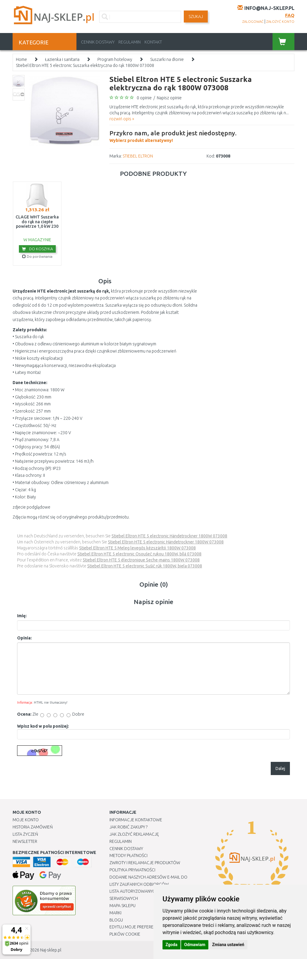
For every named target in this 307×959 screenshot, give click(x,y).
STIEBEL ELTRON (138, 156)
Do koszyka (37, 249)
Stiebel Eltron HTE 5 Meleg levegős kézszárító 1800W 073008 (137, 548)
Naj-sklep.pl (50, 950)
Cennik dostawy (98, 42)
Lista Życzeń (25, 834)
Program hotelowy (114, 59)
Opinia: (24, 638)
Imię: (22, 615)
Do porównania (37, 256)
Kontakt (153, 42)
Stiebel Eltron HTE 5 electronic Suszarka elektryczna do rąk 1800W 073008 (85, 65)
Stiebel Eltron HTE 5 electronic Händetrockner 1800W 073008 (169, 536)
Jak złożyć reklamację (134, 834)
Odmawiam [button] (194, 944)
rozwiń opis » (121, 118)
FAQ (289, 15)
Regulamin (129, 42)
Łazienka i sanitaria (62, 59)
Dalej (280, 768)
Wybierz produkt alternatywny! (173, 135)
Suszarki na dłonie (167, 59)
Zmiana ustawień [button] (228, 944)
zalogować (253, 21)
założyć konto (280, 21)
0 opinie (144, 97)
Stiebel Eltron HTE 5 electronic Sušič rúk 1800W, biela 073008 (144, 566)
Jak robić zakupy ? (128, 827)
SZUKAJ (196, 16)
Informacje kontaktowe (135, 819)
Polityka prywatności (132, 869)
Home (21, 59)
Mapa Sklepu (122, 905)
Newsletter (25, 841)
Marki (115, 912)
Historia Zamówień (33, 827)
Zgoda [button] (171, 944)
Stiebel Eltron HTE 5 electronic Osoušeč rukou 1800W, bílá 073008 (139, 554)
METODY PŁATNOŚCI (128, 855)
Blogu (116, 920)
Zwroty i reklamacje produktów (144, 862)
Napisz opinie (169, 97)
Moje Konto (26, 819)
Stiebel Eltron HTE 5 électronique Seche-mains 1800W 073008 (141, 560)
